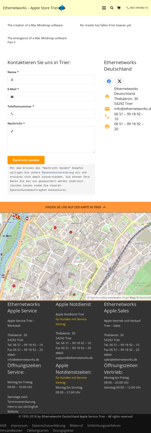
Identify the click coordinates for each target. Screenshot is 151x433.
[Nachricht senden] (26, 160)
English (33, 406)
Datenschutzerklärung (58, 173)
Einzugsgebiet (63, 430)
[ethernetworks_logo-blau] (61, 8)
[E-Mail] (51, 96)
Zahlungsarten (38, 430)
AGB (3, 425)
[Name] (51, 79)
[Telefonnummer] (51, 113)
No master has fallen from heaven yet (105, 25)
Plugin (125, 297)
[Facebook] (109, 81)
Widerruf (76, 425)
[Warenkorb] (118, 8)
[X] (119, 81)
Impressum (19, 425)
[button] (104, 8)
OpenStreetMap (98, 297)
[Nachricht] (51, 139)
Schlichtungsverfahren (104, 425)
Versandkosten (11, 430)
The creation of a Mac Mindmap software (35, 25)
